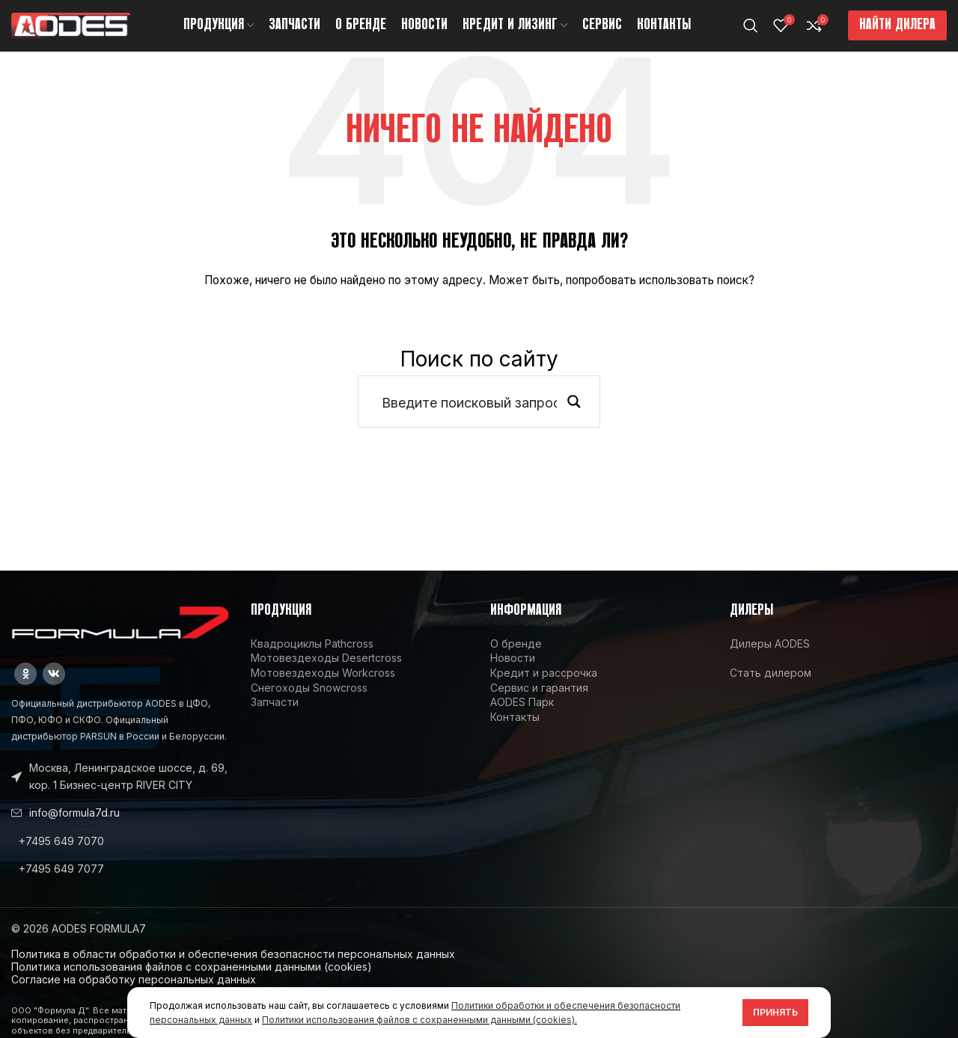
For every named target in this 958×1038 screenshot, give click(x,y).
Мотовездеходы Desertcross (326, 674)
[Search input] (469, 418)
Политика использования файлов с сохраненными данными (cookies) (191, 982)
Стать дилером (770, 688)
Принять (775, 1012)
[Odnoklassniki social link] (25, 690)
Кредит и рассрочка (543, 688)
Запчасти (275, 717)
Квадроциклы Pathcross (312, 659)
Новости (512, 674)
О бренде (516, 659)
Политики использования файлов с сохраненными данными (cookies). (419, 1019)
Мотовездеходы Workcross (323, 688)
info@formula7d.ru (74, 828)
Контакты (515, 732)
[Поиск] (751, 34)
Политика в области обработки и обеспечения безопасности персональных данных (233, 969)
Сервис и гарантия (539, 703)
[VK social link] (54, 690)
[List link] (119, 857)
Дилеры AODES (770, 659)
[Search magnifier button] (574, 418)
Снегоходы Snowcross (309, 703)
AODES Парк (522, 717)
